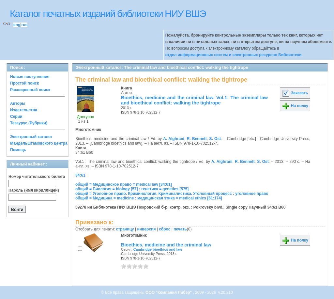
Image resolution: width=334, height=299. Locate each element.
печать (180, 229)
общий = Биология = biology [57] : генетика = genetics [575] (132, 189)
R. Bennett (197, 138)
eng (16, 25)
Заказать (295, 93)
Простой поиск (24, 83)
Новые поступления (30, 76)
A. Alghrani (173, 138)
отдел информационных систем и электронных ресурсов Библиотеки (233, 55)
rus (24, 25)
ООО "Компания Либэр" (169, 292)
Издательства (23, 110)
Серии (16, 116)
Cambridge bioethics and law (157, 249)
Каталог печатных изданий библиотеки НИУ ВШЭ (108, 13)
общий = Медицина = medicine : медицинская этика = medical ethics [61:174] (148, 198)
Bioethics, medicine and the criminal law (166, 244)
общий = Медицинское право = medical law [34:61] (123, 184)
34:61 (80, 175)
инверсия (146, 229)
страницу (125, 229)
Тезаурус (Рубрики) (28, 123)
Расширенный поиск (30, 89)
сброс (164, 229)
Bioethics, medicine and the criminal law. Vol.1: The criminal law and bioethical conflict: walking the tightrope (194, 100)
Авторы (17, 103)
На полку (295, 105)
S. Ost (215, 138)
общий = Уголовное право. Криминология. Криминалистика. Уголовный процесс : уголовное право (171, 193)
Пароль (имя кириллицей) (33, 190)
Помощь (18, 150)
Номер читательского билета (36, 176)
